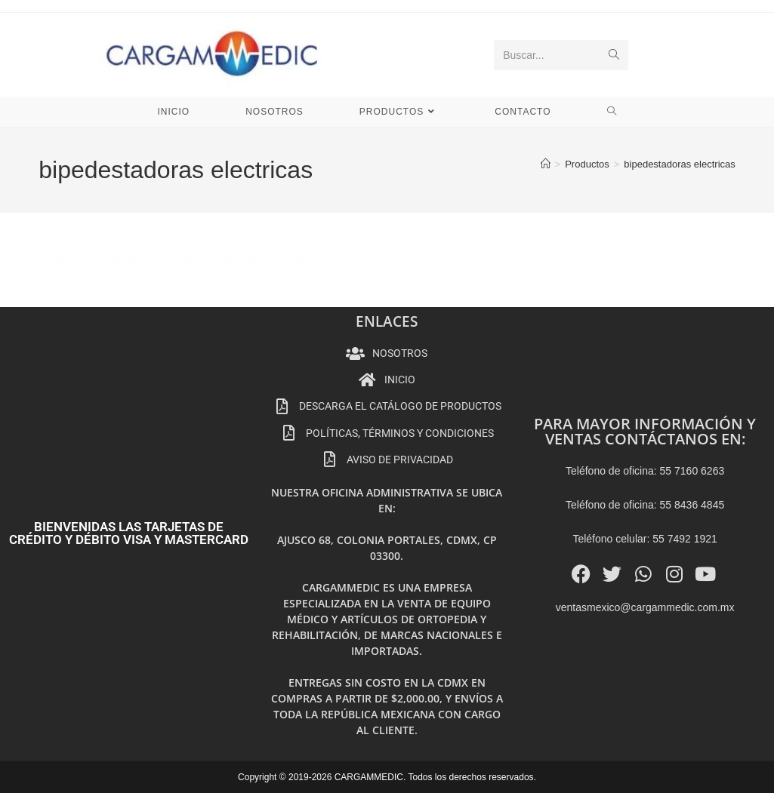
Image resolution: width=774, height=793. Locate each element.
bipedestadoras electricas (679, 164)
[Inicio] (545, 164)
